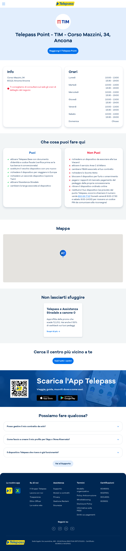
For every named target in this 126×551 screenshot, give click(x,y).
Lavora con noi (36, 493)
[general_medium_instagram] (60, 529)
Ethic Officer (35, 501)
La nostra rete (36, 505)
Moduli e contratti (61, 493)
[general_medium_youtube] (72, 529)
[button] (63, 426)
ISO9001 (104, 501)
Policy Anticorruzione (86, 495)
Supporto (57, 489)
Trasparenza (35, 497)
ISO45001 (104, 489)
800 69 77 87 (84, 196)
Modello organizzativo (83, 490)
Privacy (56, 497)
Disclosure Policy (84, 504)
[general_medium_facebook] (54, 529)
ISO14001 (104, 497)
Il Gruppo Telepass (38, 489)
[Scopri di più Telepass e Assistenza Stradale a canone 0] (53, 331)
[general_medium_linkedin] (66, 529)
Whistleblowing (84, 499)
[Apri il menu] (4, 4)
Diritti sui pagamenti (86, 515)
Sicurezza (57, 505)
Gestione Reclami (61, 501)
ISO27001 (104, 493)
